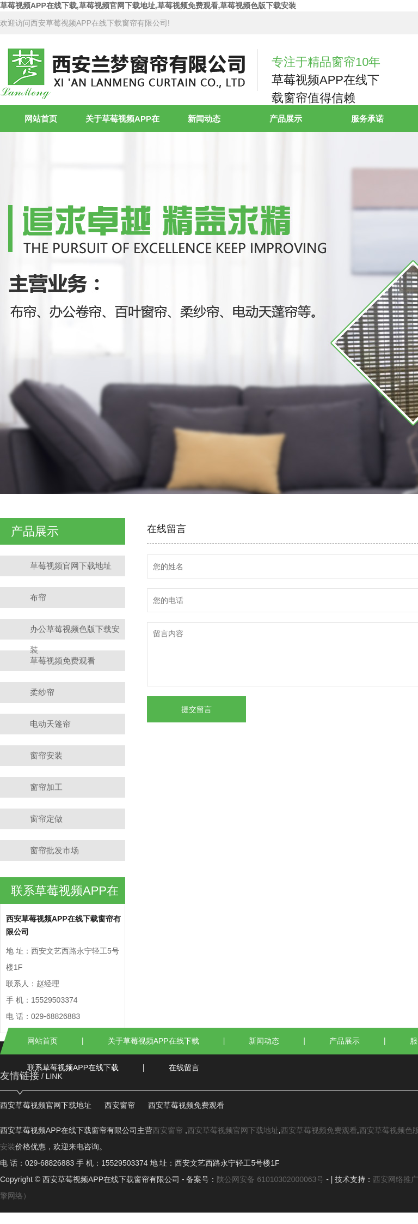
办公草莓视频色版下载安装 (75, 632)
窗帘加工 (46, 787)
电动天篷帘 (50, 723)
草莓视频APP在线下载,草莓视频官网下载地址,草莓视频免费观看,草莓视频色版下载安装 (148, 5)
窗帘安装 (46, 755)
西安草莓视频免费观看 (186, 1105)
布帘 (38, 597)
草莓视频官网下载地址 (71, 565)
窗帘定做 (46, 818)
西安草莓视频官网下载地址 (45, 1105)
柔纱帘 (42, 692)
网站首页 (40, 118)
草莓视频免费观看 (62, 660)
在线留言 (184, 1067)
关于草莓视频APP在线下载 (153, 1040)
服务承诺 (367, 118)
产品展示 (285, 118)
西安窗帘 (119, 1105)
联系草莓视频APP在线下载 (73, 1067)
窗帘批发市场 (54, 850)
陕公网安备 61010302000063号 (270, 1179)
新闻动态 (204, 118)
